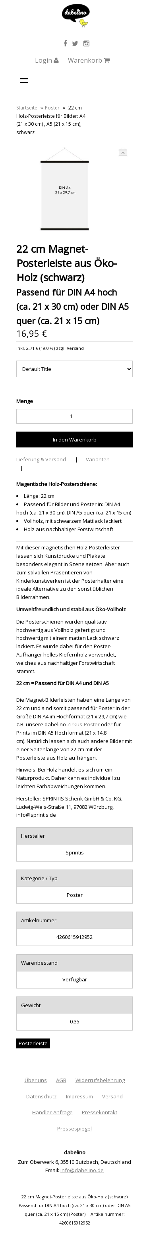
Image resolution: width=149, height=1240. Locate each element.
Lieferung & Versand (41, 459)
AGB (61, 1080)
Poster (52, 107)
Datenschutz (41, 1096)
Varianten (98, 459)
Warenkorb (89, 60)
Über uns (36, 1080)
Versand (112, 1096)
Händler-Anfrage (52, 1112)
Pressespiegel (74, 1128)
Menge (24, 401)
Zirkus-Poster (83, 724)
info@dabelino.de (82, 1170)
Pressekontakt (99, 1112)
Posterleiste (33, 1043)
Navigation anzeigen (24, 80)
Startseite (26, 107)
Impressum (79, 1096)
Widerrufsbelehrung (100, 1080)
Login (47, 60)
